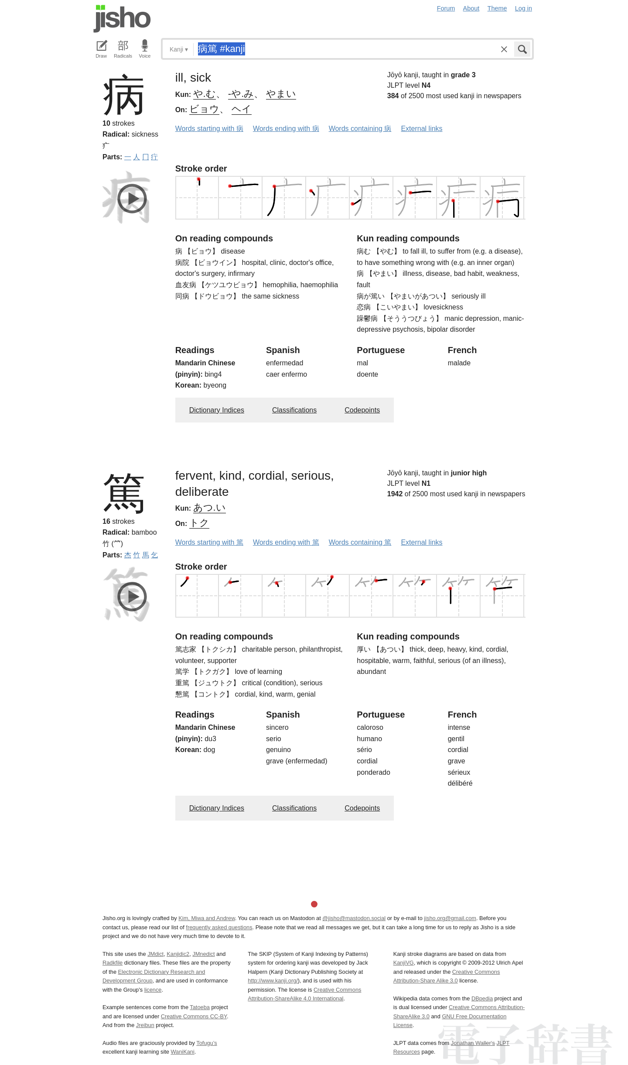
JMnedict (203, 954)
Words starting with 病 (209, 128)
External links (421, 128)
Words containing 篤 (360, 542)
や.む (204, 93)
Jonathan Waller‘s (473, 1043)
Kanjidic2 (178, 954)
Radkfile (112, 962)
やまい (281, 93)
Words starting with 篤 (209, 542)
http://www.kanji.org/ (273, 980)
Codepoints (362, 410)
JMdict (155, 954)
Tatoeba (200, 1007)
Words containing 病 (360, 128)
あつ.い (209, 507)
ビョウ (204, 108)
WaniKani (183, 1051)
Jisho (122, 19)
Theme (497, 8)
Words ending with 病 (286, 128)
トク (199, 522)
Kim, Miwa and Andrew (206, 918)
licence (153, 989)
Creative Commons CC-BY (194, 1016)
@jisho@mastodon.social (354, 918)
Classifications (294, 410)
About (471, 8)
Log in (523, 8)
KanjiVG (403, 962)
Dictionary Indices (216, 410)
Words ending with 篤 (286, 542)
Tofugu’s (206, 1043)
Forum (446, 8)
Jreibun (145, 1025)
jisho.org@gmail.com (450, 918)
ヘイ (242, 108)
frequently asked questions (219, 927)
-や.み (241, 93)
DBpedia (482, 998)
